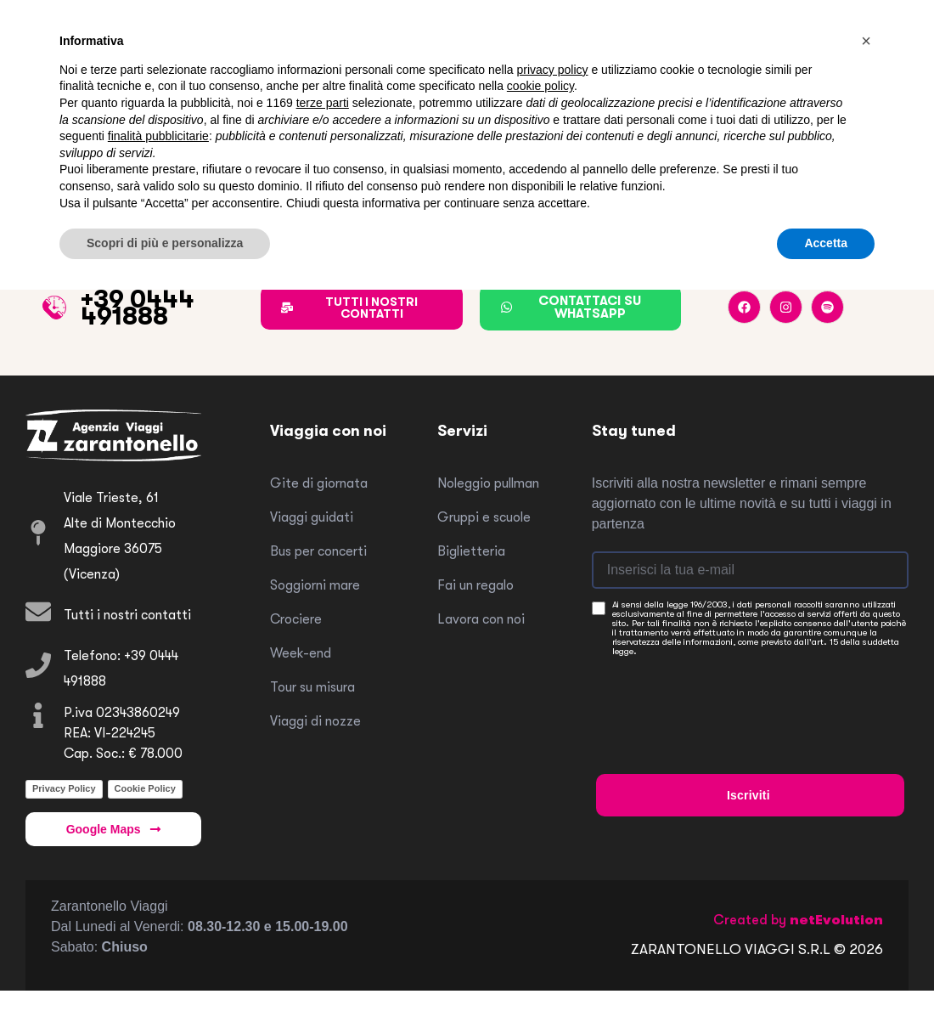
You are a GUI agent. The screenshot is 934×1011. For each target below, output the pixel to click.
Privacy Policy (64, 788)
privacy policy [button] (552, 69)
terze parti (322, 103)
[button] (866, 40)
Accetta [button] (825, 243)
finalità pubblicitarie (158, 136)
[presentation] (725, 699)
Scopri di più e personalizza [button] (165, 243)
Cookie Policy (145, 788)
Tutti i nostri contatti (127, 615)
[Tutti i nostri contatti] (38, 611)
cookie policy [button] (540, 86)
